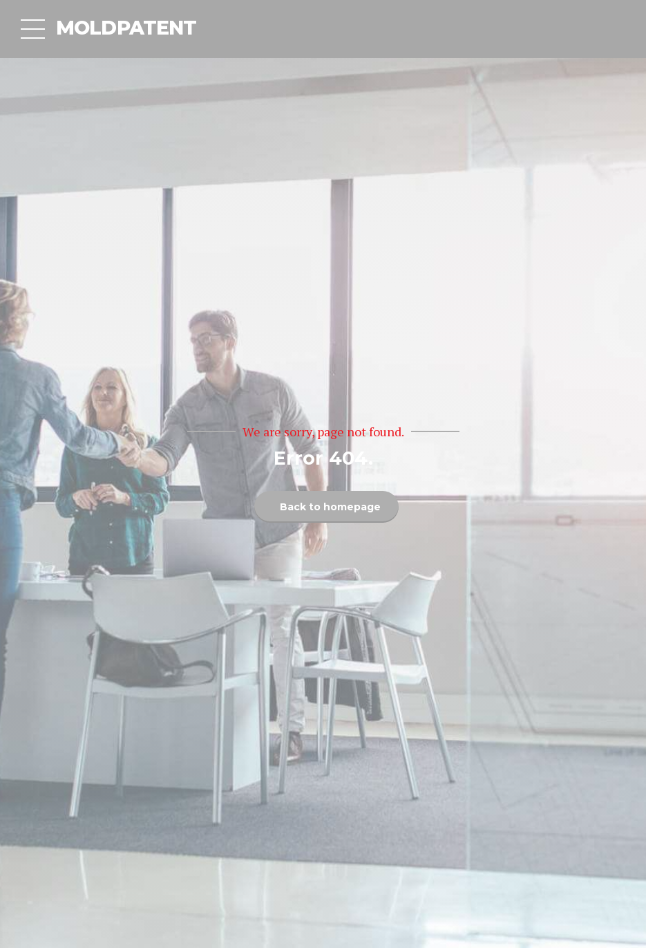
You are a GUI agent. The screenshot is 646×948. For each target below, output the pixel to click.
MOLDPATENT (126, 27)
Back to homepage (330, 507)
